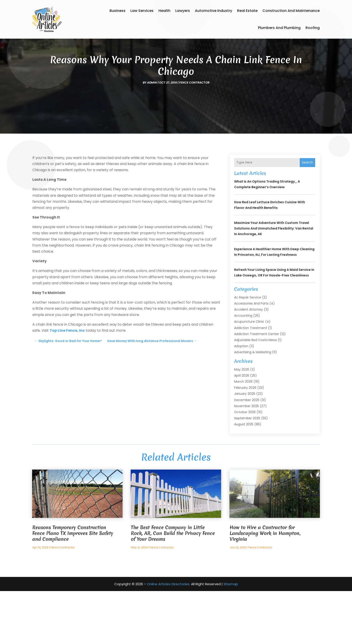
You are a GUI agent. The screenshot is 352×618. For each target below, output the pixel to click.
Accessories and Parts (251, 330)
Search (307, 189)
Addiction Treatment (250, 355)
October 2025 (245, 439)
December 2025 (246, 427)
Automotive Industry (213, 10)
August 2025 (243, 451)
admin (152, 109)
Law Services (142, 10)
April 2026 (241, 402)
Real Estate (247, 10)
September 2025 (247, 445)
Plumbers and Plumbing (279, 27)
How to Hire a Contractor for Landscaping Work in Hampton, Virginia (265, 560)
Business (117, 10)
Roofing (313, 27)
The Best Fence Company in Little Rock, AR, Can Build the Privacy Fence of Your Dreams (173, 560)
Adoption (241, 373)
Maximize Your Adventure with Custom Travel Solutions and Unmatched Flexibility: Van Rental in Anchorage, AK (273, 255)
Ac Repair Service (247, 324)
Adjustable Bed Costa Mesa (255, 367)
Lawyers (182, 10)
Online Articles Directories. (168, 611)
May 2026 (241, 396)
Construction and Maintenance (291, 10)
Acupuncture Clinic (249, 348)
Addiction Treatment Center (256, 361)
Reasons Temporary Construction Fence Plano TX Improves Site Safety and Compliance (72, 560)
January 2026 (244, 420)
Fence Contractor (194, 109)
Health (164, 10)
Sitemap (231, 611)
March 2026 (243, 408)
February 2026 (245, 414)
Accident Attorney (248, 336)
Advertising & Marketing (252, 379)
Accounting (243, 342)
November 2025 (246, 433)
